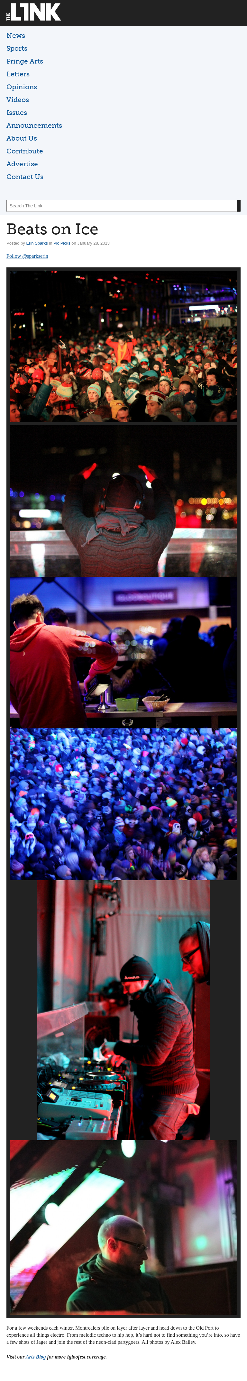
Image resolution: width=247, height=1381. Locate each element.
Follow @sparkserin (27, 256)
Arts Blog (36, 1356)
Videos (17, 100)
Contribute (24, 151)
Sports (16, 48)
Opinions (21, 87)
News (15, 35)
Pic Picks (61, 243)
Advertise (22, 164)
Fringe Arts (24, 61)
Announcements (34, 125)
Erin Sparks (37, 243)
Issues (16, 113)
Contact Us (24, 177)
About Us (21, 138)
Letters (18, 74)
